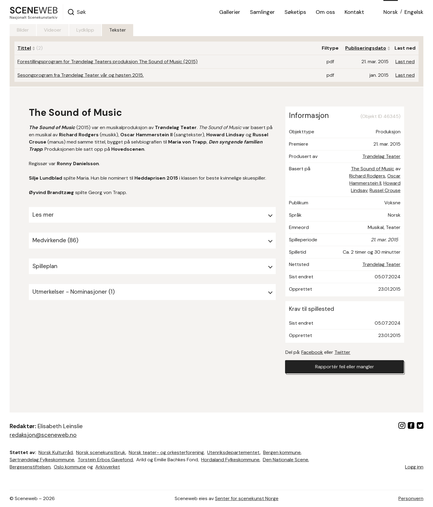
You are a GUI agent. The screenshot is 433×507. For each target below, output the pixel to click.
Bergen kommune (282, 452)
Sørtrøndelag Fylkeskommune (42, 459)
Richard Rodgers (367, 176)
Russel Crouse (385, 190)
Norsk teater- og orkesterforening (166, 452)
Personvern (410, 498)
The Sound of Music (372, 168)
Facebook (312, 352)
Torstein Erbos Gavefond (105, 459)
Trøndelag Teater (381, 156)
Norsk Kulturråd (55, 452)
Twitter (342, 352)
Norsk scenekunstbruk (100, 452)
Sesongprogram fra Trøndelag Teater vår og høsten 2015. (80, 75)
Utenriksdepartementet (233, 452)
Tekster (117, 30)
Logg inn (414, 467)
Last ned (405, 61)
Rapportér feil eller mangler (344, 366)
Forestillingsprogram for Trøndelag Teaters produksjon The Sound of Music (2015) (107, 61)
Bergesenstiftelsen (30, 467)
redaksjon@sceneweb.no (43, 435)
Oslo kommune (70, 467)
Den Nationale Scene (285, 459)
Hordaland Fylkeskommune (230, 459)
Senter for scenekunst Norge (246, 498)
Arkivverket (107, 467)
